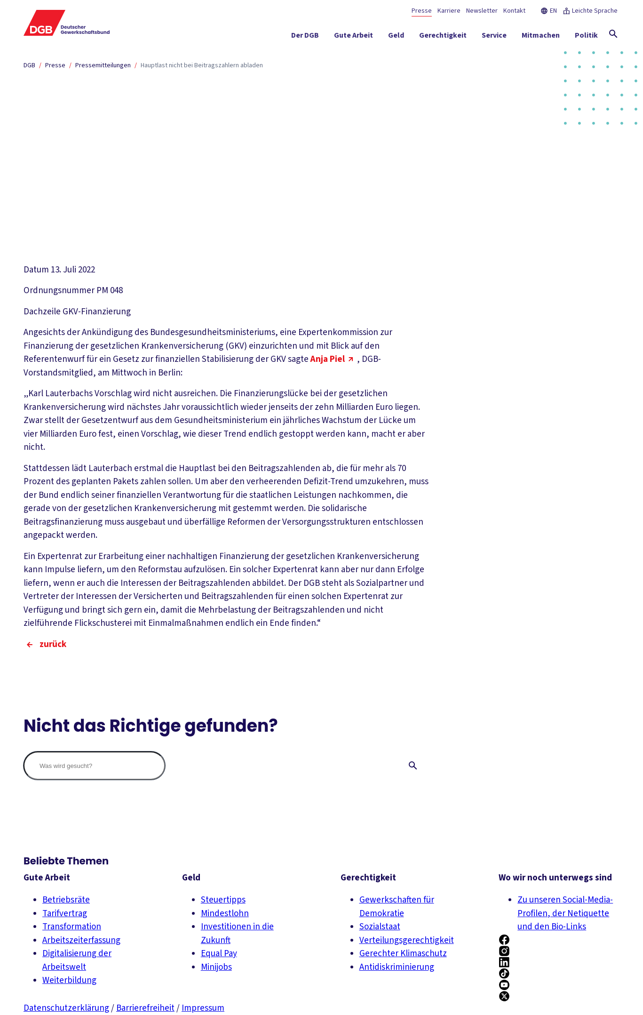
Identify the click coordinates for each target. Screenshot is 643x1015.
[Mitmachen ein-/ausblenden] (540, 37)
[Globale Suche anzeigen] (613, 34)
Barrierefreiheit (145, 1008)
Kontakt (514, 11)
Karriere (448, 11)
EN (548, 11)
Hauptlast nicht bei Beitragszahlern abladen (202, 65)
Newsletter (482, 11)
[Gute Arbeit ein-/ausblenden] (353, 37)
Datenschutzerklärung (66, 1008)
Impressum (203, 1008)
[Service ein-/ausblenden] (494, 37)
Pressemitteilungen (103, 65)
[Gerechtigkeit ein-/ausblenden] (443, 37)
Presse (422, 11)
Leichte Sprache (590, 11)
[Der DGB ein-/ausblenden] (305, 37)
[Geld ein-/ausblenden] (396, 37)
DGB (29, 65)
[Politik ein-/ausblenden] (586, 37)
